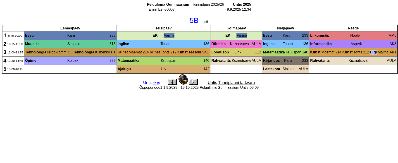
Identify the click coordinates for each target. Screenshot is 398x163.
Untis (212, 82)
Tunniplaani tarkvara (236, 82)
